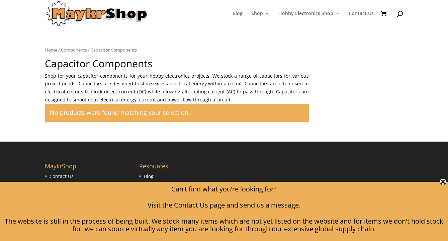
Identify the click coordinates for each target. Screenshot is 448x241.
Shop (257, 13)
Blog (238, 13)
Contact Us (361, 13)
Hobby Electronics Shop (305, 13)
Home (51, 50)
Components (74, 50)
